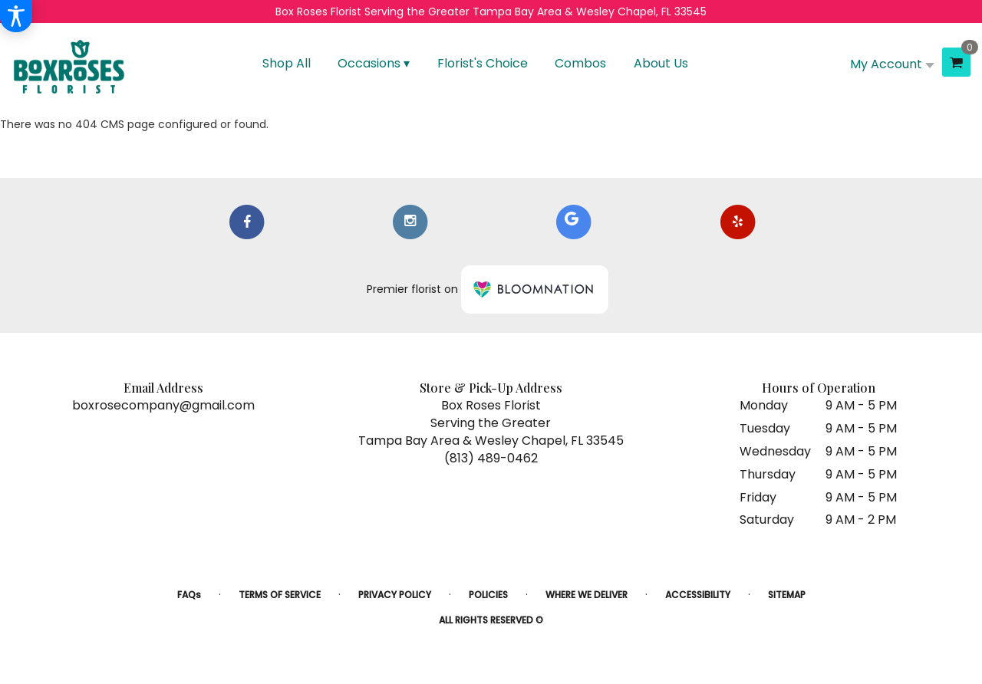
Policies (488, 594)
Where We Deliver (586, 594)
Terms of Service (280, 594)
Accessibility (697, 594)
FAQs (189, 594)
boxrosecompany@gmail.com (163, 405)
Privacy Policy (394, 594)
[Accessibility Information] (16, 16)
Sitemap (787, 594)
